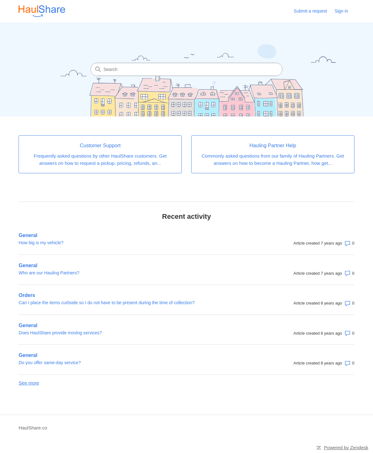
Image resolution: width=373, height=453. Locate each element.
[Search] (186, 69)
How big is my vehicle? (41, 242)
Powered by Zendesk (346, 447)
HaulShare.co (33, 427)
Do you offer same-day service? (50, 362)
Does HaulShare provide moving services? (60, 332)
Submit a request (310, 10)
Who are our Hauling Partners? (49, 272)
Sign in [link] (341, 10)
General (28, 235)
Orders (27, 295)
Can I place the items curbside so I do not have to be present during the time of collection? (107, 302)
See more (29, 383)
